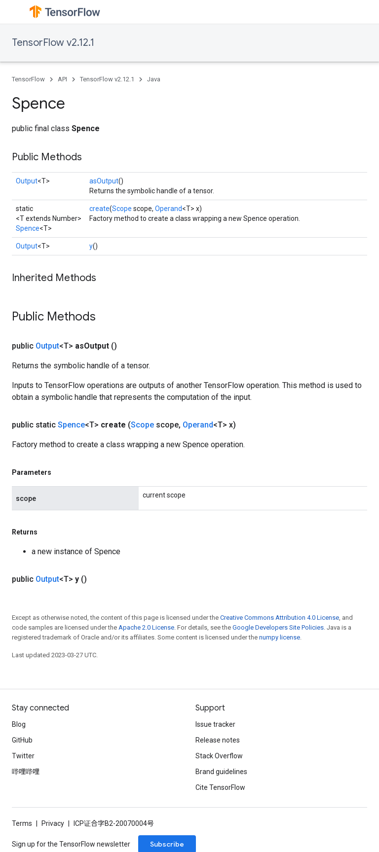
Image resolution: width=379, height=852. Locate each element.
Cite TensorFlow (220, 787)
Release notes (217, 740)
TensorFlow (28, 79)
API (62, 79)
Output (27, 181)
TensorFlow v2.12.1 (53, 42)
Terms (22, 823)
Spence (27, 228)
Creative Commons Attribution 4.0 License (279, 617)
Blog (19, 724)
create (99, 209)
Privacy (52, 823)
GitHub (22, 740)
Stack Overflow (219, 756)
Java (153, 79)
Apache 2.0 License (146, 627)
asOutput (103, 181)
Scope (122, 209)
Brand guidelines (221, 772)
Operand (168, 209)
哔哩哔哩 (25, 772)
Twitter (23, 756)
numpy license (279, 637)
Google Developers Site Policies (278, 627)
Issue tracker (215, 724)
